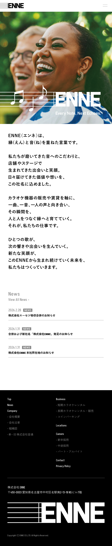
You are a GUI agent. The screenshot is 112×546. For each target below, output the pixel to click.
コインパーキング (69, 417)
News (10, 405)
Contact (60, 460)
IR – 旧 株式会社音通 (21, 435)
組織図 (13, 429)
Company (12, 411)
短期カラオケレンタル (71, 405)
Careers (60, 434)
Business (60, 399)
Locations (61, 425)
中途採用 (63, 446)
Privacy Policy (63, 466)
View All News (17, 300)
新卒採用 (63, 440)
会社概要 (14, 417)
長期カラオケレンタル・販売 (76, 411)
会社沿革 (14, 423)
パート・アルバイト (70, 452)
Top (9, 399)
